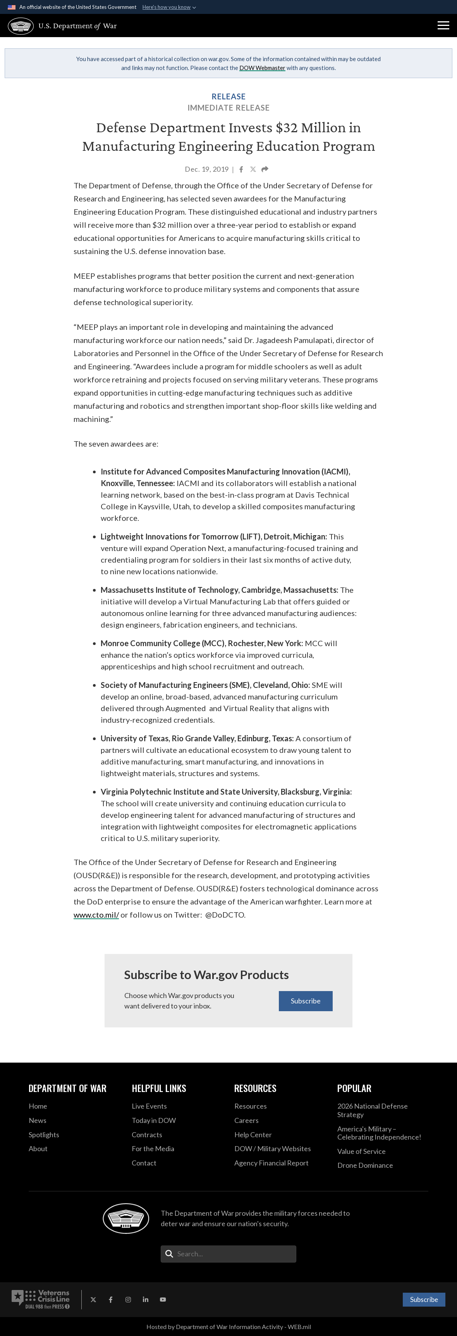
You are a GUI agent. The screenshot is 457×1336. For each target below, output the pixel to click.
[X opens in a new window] (93, 1299)
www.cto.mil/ (96, 914)
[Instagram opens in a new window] (128, 1299)
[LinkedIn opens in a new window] (145, 1299)
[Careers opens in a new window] (280, 1120)
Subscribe (306, 1000)
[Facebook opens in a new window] (111, 1299)
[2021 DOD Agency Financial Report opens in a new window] (280, 1163)
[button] (443, 25)
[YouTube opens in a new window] (163, 1299)
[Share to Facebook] (241, 170)
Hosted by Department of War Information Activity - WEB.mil (228, 1326)
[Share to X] (254, 170)
